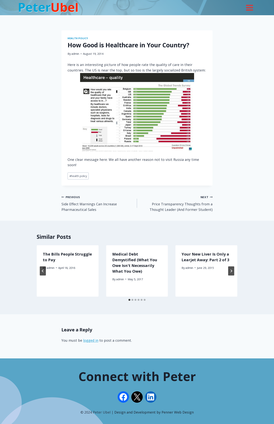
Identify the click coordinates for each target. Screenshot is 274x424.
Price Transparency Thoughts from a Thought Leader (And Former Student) (176, 203)
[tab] (129, 300)
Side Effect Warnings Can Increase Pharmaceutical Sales (97, 203)
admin (75, 54)
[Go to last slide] (43, 271)
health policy (78, 176)
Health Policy (78, 38)
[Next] (231, 271)
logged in (90, 340)
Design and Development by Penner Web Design (154, 412)
